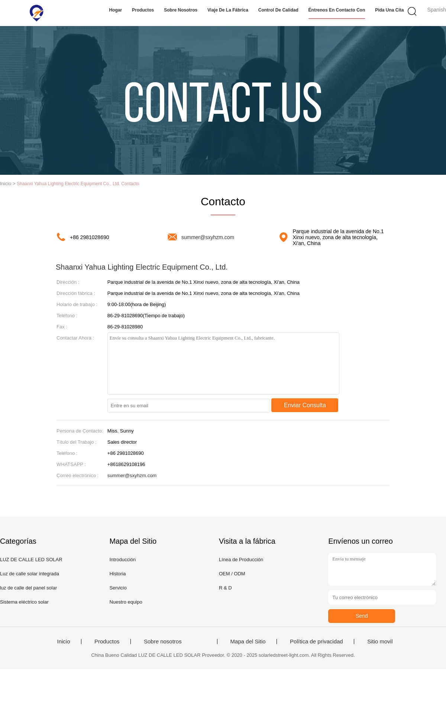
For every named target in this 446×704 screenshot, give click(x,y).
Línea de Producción (241, 559)
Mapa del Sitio (248, 641)
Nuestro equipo (125, 602)
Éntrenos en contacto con (336, 10)
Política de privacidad (316, 641)
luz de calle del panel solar (28, 588)
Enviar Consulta (305, 405)
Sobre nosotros (180, 10)
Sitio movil (379, 641)
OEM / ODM (232, 573)
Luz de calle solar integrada (29, 573)
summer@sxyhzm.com (208, 237)
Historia (117, 573)
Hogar (115, 10)
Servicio (117, 588)
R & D (225, 588)
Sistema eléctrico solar (24, 602)
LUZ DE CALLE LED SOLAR (31, 559)
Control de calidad (278, 10)
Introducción (122, 559)
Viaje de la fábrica (227, 10)
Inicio (63, 641)
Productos (143, 10)
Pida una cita (389, 10)
